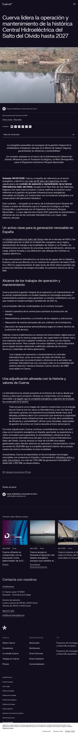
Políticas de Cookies (8, 704)
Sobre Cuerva (11, 643)
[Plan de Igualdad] (7, 722)
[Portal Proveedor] (7, 682)
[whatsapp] (19, 126)
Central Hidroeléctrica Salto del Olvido (24, 239)
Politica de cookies (7, 728)
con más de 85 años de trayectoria (42, 181)
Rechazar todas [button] (58, 731)
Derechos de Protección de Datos (12, 713)
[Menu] (74, 4)
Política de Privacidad (9, 695)
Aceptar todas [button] (70, 731)
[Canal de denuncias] (8, 718)
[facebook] (12, 126)
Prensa (8, 664)
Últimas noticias (7, 119)
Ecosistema (10, 648)
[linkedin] (30, 126)
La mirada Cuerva (13, 653)
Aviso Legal (6, 686)
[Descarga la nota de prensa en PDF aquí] (16, 472)
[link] (26, 126)
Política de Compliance (9, 700)
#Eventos (8, 564)
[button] (17, 545)
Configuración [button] (46, 731)
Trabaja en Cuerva (13, 659)
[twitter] (15, 126)
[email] (23, 126)
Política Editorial (7, 709)
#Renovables (18, 119)
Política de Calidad (8, 691)
